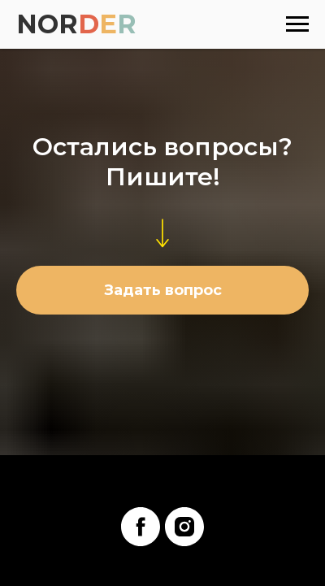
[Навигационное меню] (297, 24)
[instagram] (184, 526)
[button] (162, 290)
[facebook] (140, 526)
